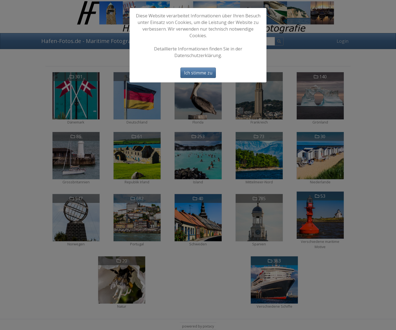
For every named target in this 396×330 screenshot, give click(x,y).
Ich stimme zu (198, 73)
